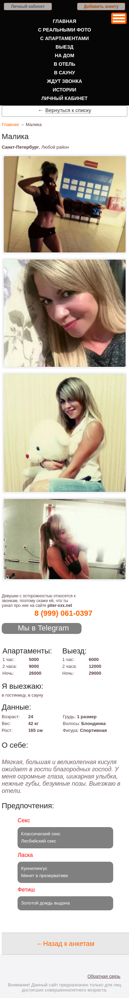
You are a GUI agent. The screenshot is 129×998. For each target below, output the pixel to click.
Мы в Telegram (43, 628)
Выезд (65, 47)
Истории (64, 89)
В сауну (64, 72)
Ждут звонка (64, 81)
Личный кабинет (28, 6)
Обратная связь (103, 976)
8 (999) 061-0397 (63, 613)
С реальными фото (64, 30)
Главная (64, 21)
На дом (64, 55)
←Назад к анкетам (65, 943)
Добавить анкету (101, 6)
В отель (64, 64)
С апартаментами (64, 38)
